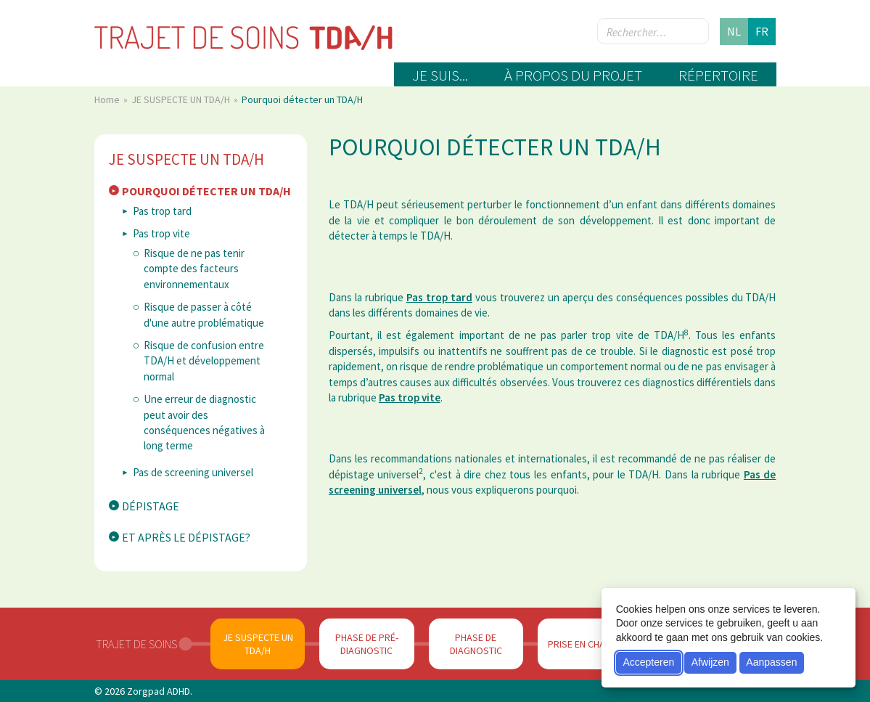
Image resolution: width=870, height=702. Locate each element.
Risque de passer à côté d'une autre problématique (204, 314)
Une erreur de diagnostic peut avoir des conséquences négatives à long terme (204, 422)
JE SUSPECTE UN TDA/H (181, 99)
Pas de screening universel (193, 472)
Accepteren (648, 662)
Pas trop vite (161, 233)
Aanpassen (771, 662)
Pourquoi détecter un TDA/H (206, 191)
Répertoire (718, 75)
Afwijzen (710, 662)
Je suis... (440, 75)
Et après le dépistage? (186, 537)
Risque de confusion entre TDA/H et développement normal (204, 360)
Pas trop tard (162, 211)
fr (761, 31)
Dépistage (150, 506)
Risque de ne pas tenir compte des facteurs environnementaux (194, 268)
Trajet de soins (136, 644)
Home (108, 99)
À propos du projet (573, 75)
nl (734, 31)
